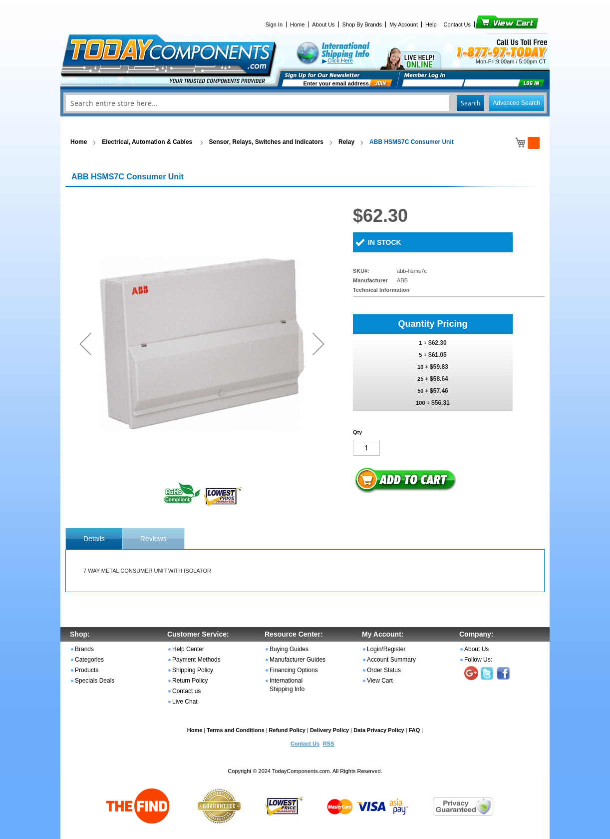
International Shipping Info (287, 685)
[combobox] (305, 102)
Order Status (384, 670)
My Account (403, 24)
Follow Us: (478, 659)
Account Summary (391, 659)
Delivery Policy (329, 730)
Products (86, 670)
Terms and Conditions (235, 730)
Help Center (188, 649)
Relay (346, 141)
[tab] (94, 539)
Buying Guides (289, 649)
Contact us (186, 691)
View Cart (490, 24)
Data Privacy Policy (378, 730)
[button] (85, 343)
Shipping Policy (192, 670)
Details (94, 539)
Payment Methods (196, 659)
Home (297, 24)
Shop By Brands (362, 24)
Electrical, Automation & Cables (148, 141)
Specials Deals (94, 680)
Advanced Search (516, 102)
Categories (89, 659)
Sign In (274, 24)
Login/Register (386, 649)
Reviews (153, 539)
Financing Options (294, 670)
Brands (84, 649)
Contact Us (457, 24)
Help (431, 24)
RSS (328, 744)
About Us (323, 24)
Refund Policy (287, 730)
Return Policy (190, 680)
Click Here (340, 60)
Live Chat (185, 701)
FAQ (414, 730)
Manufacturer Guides (297, 659)
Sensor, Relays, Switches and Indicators (266, 141)
